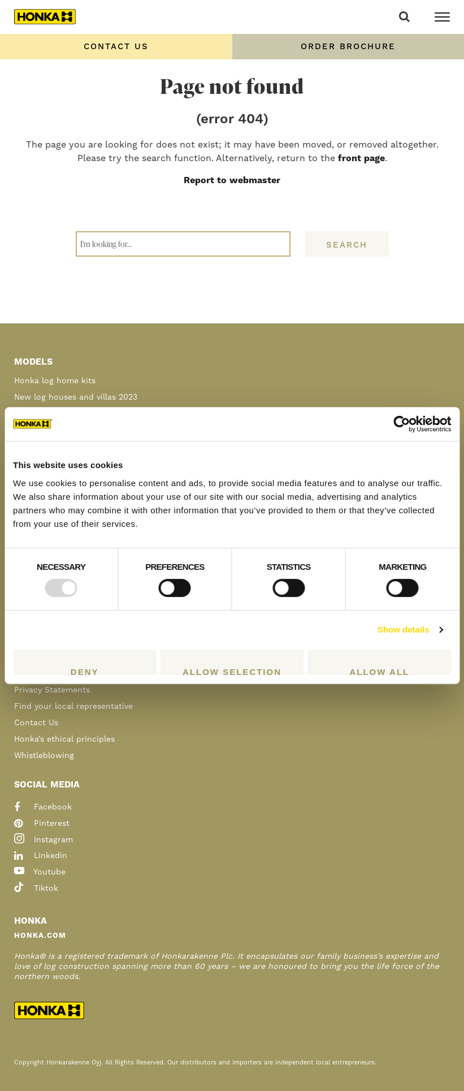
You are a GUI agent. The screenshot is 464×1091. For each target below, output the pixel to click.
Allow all (379, 671)
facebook (43, 807)
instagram (43, 840)
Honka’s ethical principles (64, 739)
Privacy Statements (52, 690)
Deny (85, 671)
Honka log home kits (55, 381)
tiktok (36, 889)
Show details (404, 629)
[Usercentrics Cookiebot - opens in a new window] (401, 423)
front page (361, 158)
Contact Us (36, 723)
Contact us (116, 46)
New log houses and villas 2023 (75, 397)
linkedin (40, 856)
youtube (40, 872)
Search (346, 245)
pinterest (42, 824)
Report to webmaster (232, 180)
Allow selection (232, 671)
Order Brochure (348, 46)
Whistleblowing (44, 756)
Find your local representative (73, 707)
